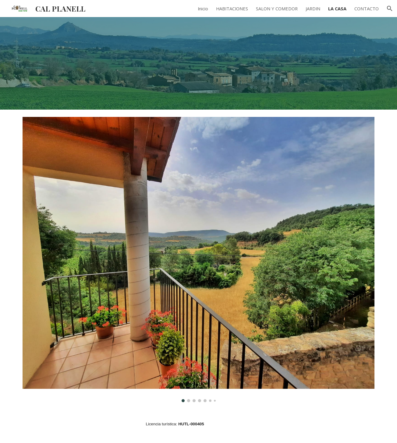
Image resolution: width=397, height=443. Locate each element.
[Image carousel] (198, 259)
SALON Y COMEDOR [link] (277, 8)
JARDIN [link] (313, 8)
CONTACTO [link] (366, 8)
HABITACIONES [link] (232, 8)
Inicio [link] (203, 8)
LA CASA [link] (337, 8)
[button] (389, 8)
